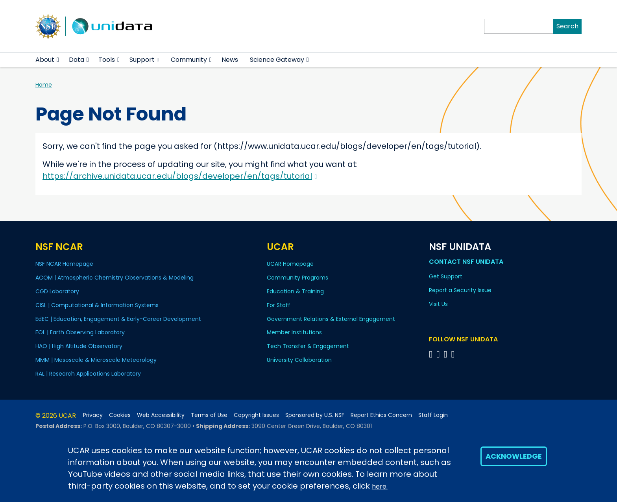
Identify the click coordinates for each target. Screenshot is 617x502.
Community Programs (297, 278)
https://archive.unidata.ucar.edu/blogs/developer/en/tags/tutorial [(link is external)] (179, 176)
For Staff (278, 305)
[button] (58, 60)
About (44, 59)
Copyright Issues (256, 415)
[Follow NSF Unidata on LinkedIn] (447, 354)
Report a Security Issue (460, 290)
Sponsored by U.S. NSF (314, 415)
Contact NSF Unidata (466, 261)
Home (43, 85)
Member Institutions (294, 332)
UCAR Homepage (290, 264)
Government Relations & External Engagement (331, 319)
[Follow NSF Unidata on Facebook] (454, 354)
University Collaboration (299, 360)
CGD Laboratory (57, 291)
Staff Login (433, 415)
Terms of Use (209, 415)
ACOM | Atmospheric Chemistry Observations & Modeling (114, 278)
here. (380, 486)
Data (76, 59)
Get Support (445, 276)
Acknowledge (514, 456)
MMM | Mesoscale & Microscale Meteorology (96, 360)
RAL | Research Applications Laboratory (88, 374)
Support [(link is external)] (144, 59)
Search (567, 26)
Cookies (120, 415)
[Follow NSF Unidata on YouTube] (439, 354)
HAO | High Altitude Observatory (78, 346)
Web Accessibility (161, 415)
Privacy (93, 415)
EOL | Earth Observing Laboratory (80, 332)
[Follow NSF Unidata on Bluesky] (432, 354)
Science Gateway (277, 59)
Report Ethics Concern (381, 415)
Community (189, 59)
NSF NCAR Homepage (64, 264)
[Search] (518, 26)
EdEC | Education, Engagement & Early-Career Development (118, 319)
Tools (106, 59)
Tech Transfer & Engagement (308, 346)
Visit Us (438, 304)
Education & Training (295, 291)
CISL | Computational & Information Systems (97, 305)
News (230, 59)
